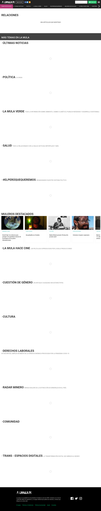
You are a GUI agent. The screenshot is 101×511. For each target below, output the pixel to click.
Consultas (53, 505)
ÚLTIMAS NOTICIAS (18, 6)
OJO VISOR (51, 231)
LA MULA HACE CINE (84, 6)
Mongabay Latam (6, 231)
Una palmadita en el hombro (33, 235)
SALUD (45, 6)
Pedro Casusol (29, 231)
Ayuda (48, 505)
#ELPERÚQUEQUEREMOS (56, 6)
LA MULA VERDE (37, 6)
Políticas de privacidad (40, 505)
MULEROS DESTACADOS (70, 6)
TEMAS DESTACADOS (6, 6)
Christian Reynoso (77, 231)
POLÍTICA (28, 6)
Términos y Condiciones (27, 505)
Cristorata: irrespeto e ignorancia (81, 235)
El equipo (18, 505)
